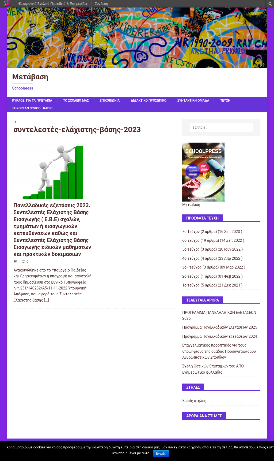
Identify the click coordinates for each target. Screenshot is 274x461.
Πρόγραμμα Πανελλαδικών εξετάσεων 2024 (219, 336)
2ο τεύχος (191, 276)
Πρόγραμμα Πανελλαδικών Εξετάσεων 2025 (219, 327)
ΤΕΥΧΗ (225, 100)
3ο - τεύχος (191, 267)
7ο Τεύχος (191, 231)
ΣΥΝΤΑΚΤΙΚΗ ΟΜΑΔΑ (193, 100)
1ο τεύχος (191, 285)
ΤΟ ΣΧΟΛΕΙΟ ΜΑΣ (76, 100)
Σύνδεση (101, 4)
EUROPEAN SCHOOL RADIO (33, 108)
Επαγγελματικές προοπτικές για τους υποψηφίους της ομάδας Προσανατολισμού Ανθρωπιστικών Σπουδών (219, 351)
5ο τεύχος (191, 249)
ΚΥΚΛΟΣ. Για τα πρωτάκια (32, 100)
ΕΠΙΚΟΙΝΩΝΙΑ (110, 100)
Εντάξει (161, 453)
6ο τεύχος (191, 240)
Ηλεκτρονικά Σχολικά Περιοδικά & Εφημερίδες (52, 4)
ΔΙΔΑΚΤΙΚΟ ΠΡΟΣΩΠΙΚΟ (148, 100)
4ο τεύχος (191, 258)
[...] (46, 300)
